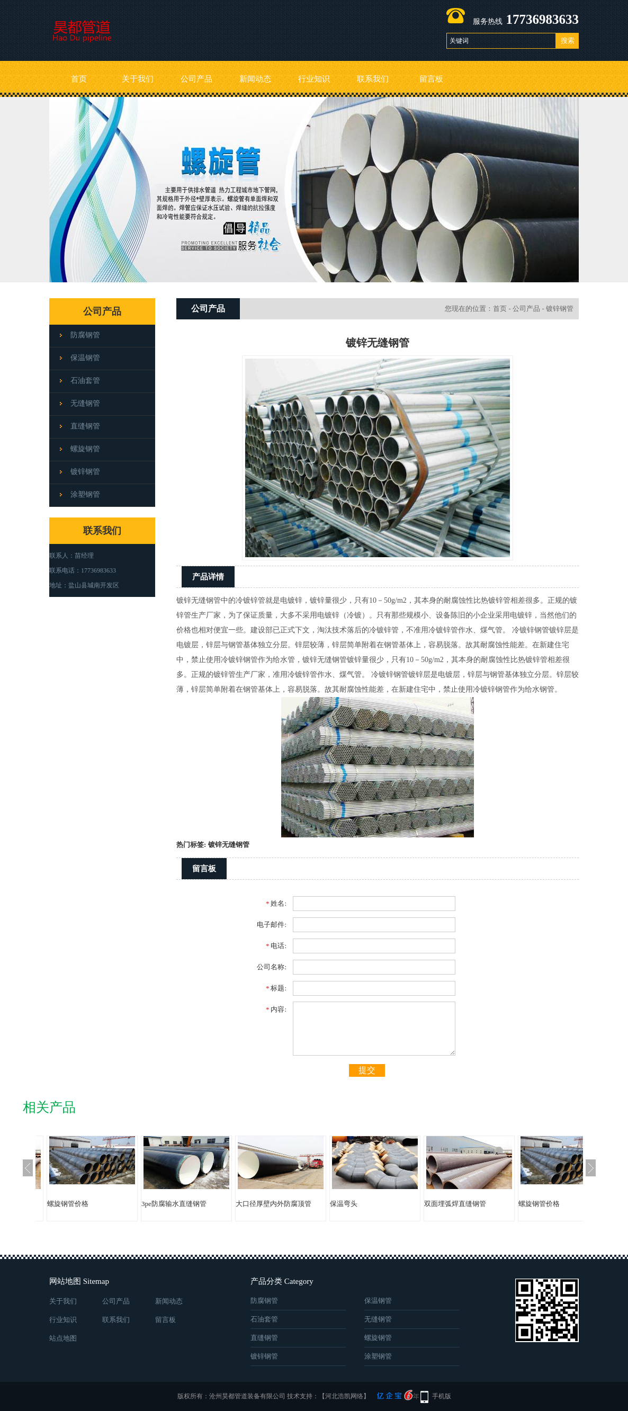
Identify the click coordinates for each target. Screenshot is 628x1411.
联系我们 (373, 79)
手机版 (441, 1396)
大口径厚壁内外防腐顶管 (273, 1204)
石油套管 (85, 381)
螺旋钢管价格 (67, 1204)
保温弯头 (343, 1204)
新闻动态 (255, 79)
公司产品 (196, 79)
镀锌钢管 (85, 472)
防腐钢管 (85, 335)
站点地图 (63, 1338)
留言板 (431, 79)
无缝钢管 (85, 403)
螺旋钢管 (85, 449)
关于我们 (138, 79)
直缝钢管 (85, 426)
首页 (79, 79)
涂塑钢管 (85, 494)
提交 (366, 1070)
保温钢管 (85, 358)
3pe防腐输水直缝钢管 (174, 1204)
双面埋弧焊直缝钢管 (455, 1204)
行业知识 (314, 79)
